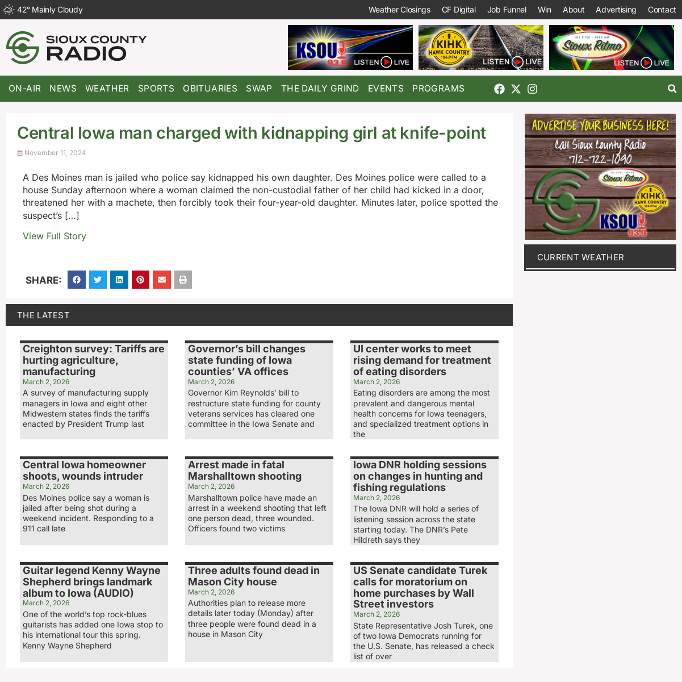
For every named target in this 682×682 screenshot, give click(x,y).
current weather (581, 257)
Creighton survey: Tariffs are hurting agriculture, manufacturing (94, 360)
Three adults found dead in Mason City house (254, 576)
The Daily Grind (320, 88)
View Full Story (54, 236)
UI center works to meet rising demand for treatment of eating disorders (422, 360)
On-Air (25, 88)
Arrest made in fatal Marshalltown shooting (245, 470)
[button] (672, 89)
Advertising (616, 9)
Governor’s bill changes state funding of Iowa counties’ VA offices (247, 360)
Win (544, 9)
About (574, 9)
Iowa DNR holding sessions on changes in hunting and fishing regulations (420, 476)
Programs (438, 88)
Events (386, 88)
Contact (662, 9)
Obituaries (210, 88)
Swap (259, 88)
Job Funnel (506, 9)
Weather (107, 88)
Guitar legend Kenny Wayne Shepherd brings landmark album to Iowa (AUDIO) (92, 581)
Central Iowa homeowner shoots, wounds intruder (84, 470)
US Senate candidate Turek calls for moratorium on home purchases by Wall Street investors (420, 587)
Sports (156, 88)
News (63, 88)
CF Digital (459, 9)
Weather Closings (399, 9)
